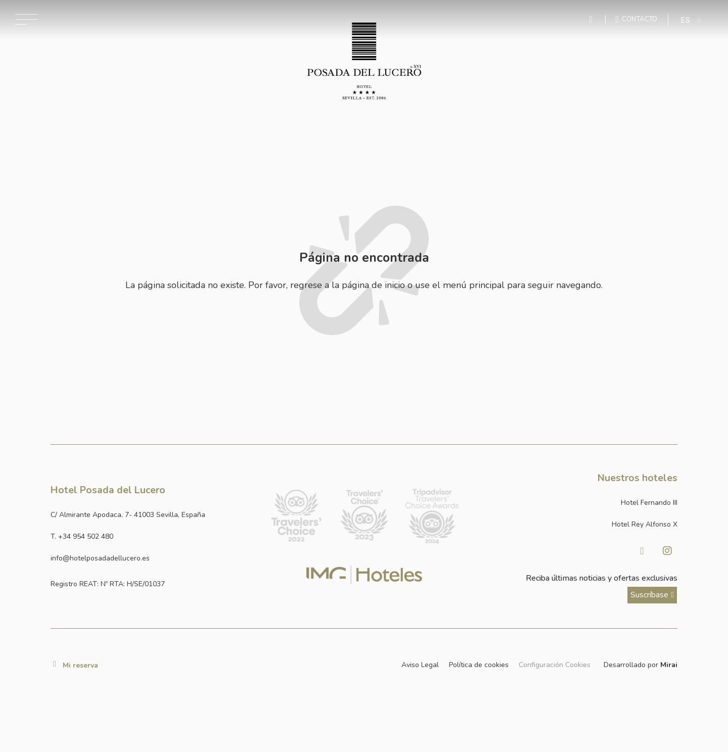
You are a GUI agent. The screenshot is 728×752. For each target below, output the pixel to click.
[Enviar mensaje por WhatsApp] (592, 19)
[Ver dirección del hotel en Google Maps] (152, 514)
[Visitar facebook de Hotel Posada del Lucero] (642, 551)
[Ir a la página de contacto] (637, 19)
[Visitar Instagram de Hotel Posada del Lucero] (667, 551)
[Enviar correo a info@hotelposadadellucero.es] (152, 558)
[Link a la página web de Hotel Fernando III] (575, 502)
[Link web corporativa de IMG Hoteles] (364, 575)
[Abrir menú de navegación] (26, 19)
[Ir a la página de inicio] (364, 61)
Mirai (668, 665)
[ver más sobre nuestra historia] (652, 595)
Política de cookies (479, 665)
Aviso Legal (420, 665)
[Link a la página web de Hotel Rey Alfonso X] (575, 524)
